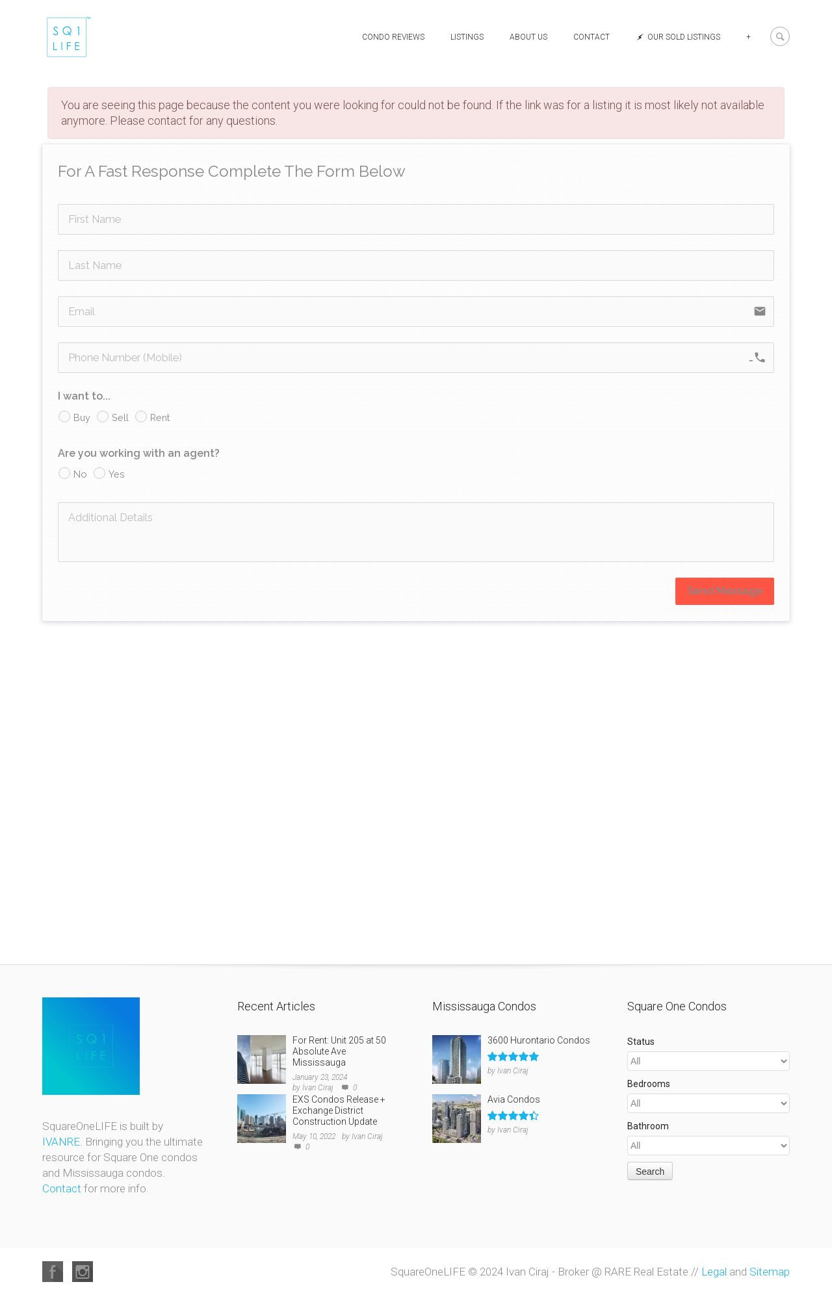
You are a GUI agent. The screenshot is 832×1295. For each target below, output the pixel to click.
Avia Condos (514, 1099)
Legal (714, 1271)
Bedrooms (648, 1084)
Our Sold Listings (678, 37)
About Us (528, 37)
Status (641, 1041)
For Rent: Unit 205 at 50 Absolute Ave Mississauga (339, 1051)
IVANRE (61, 1141)
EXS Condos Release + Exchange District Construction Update (338, 1110)
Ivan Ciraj (317, 1087)
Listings (467, 37)
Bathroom (648, 1126)
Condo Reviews (393, 37)
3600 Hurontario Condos (539, 1040)
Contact (591, 37)
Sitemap (769, 1271)
